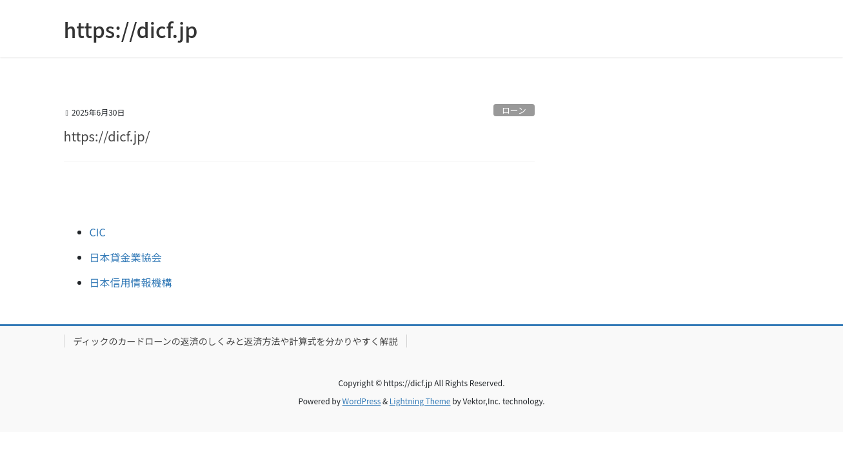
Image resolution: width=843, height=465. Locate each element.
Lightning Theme (420, 400)
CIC (98, 232)
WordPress (361, 400)
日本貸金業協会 (126, 257)
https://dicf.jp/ (107, 136)
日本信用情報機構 (131, 282)
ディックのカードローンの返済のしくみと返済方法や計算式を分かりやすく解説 (236, 341)
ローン (514, 110)
